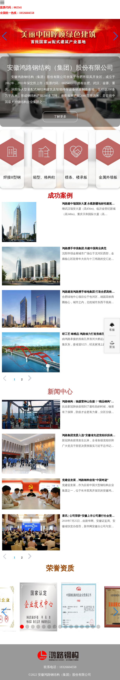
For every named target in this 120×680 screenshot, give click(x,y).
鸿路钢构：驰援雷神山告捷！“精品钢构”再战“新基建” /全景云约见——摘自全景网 (89, 401)
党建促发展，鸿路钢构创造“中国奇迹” (85, 480)
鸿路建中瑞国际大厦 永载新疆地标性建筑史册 (89, 203)
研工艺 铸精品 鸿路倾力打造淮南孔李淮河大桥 (89, 333)
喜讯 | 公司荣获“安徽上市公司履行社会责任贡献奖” (89, 515)
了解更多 (60, 116)
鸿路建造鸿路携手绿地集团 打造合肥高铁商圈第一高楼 (89, 291)
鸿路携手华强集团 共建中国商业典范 (84, 248)
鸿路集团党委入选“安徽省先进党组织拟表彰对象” (89, 435)
